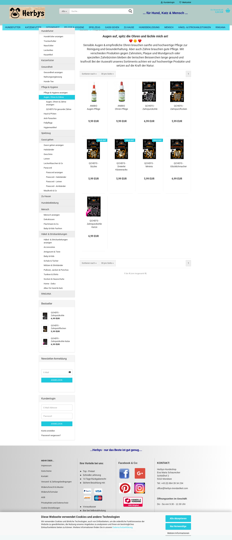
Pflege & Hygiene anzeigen (56, 97)
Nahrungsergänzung (53, 82)
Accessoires (49, 252)
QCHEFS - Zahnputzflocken (178, 112)
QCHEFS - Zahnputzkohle (150, 112)
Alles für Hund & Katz (53, 293)
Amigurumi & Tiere (52, 256)
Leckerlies (48, 55)
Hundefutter (12, 27)
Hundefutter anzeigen (53, 41)
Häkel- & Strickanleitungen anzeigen (56, 246)
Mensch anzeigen (52, 220)
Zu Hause (129, 27)
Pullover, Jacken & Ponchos (56, 275)
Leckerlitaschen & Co (53, 168)
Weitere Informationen (178, 533)
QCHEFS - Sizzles (93, 170)
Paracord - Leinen (54, 186)
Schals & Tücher (51, 266)
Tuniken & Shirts (51, 279)
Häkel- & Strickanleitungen (194, 27)
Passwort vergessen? (51, 440)
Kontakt (44, 481)
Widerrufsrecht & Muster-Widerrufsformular (52, 494)
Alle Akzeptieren (178, 518)
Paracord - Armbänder (56, 191)
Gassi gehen (112, 27)
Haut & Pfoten (50, 118)
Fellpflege (48, 128)
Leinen (47, 163)
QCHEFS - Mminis (149, 170)
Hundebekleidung (149, 27)
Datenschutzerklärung (123, 527)
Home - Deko (49, 288)
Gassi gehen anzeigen (54, 150)
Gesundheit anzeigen (53, 77)
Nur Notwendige (178, 526)
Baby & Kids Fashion (53, 233)
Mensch (168, 27)
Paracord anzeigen (54, 177)
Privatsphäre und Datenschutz (54, 507)
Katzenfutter (33, 27)
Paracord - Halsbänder (56, 182)
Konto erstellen (48, 436)
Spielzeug (94, 27)
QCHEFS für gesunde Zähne (58, 114)
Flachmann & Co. (51, 229)
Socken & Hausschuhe (54, 284)
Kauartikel (48, 59)
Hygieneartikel (50, 132)
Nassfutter (48, 50)
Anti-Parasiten (50, 123)
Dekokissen (49, 224)
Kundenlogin (168, 2)
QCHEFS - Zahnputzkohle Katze (94, 228)
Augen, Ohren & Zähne (54, 102)
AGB (43, 502)
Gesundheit (52, 27)
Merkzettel (185, 2)
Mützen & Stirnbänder (53, 270)
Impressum (46, 470)
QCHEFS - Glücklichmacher (178, 170)
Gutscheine (46, 476)
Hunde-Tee (49, 86)
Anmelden (57, 385)
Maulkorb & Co (50, 195)
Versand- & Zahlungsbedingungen (56, 486)
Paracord (48, 173)
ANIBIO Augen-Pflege (93, 112)
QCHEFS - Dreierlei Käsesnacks (121, 171)
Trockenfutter (50, 46)
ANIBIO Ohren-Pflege (121, 112)
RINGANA (220, 27)
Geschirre (48, 159)
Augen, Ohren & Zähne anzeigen (56, 108)
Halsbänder (49, 154)
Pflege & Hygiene (74, 27)
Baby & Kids (49, 261)
